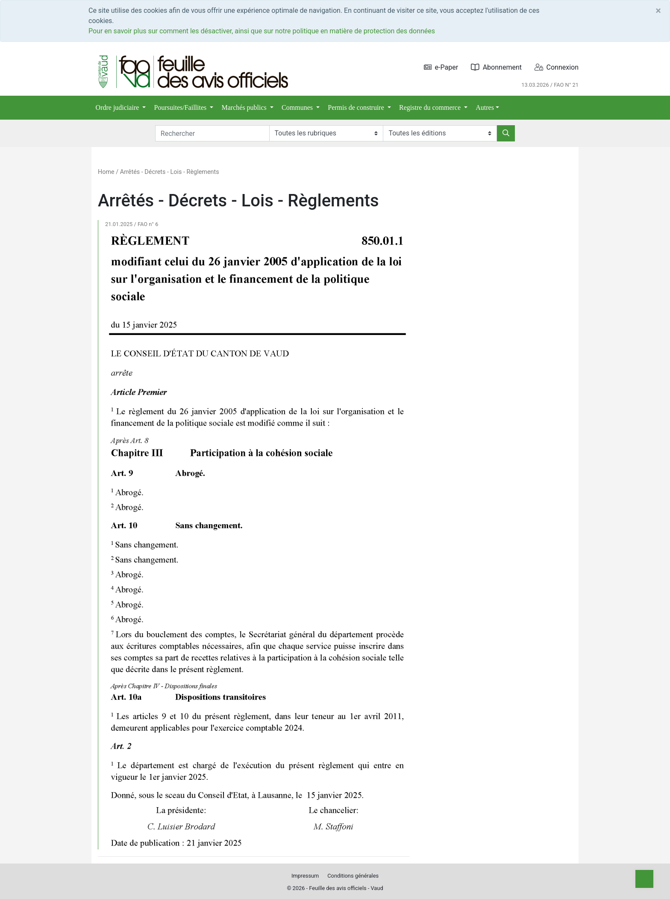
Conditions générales (353, 876)
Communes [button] (298, 107)
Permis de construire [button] (357, 107)
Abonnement (496, 67)
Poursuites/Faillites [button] (181, 107)
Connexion (557, 67)
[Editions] (440, 133)
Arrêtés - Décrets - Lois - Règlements (169, 172)
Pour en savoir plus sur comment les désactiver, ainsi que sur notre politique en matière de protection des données (261, 31)
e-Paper (441, 67)
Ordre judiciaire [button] (118, 107)
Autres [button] (485, 107)
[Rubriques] (326, 133)
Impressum (305, 876)
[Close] (658, 10)
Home (106, 172)
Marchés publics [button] (245, 107)
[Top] (644, 879)
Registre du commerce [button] (430, 107)
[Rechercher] (506, 133)
